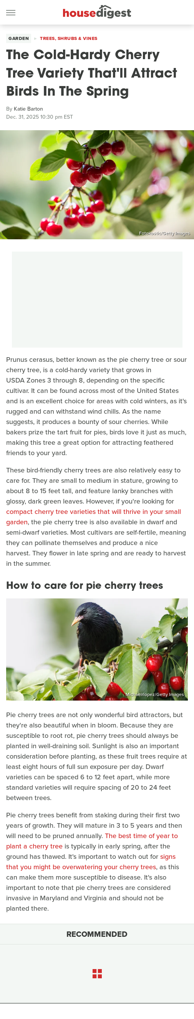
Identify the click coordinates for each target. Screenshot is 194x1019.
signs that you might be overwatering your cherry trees (91, 862)
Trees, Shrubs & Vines (69, 38)
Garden (18, 38)
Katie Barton (28, 109)
